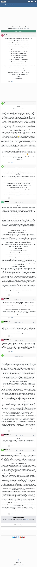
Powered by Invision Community (18, 565)
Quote (12, 81)
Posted (18, 35)
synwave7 (6, 201)
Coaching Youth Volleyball (24, 28)
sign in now (26, 519)
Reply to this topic (18, 31)
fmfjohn (6, 102)
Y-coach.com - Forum (8, 5)
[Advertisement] (19, 16)
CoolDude (10, 28)
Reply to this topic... (18, 524)
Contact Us (18, 562)
